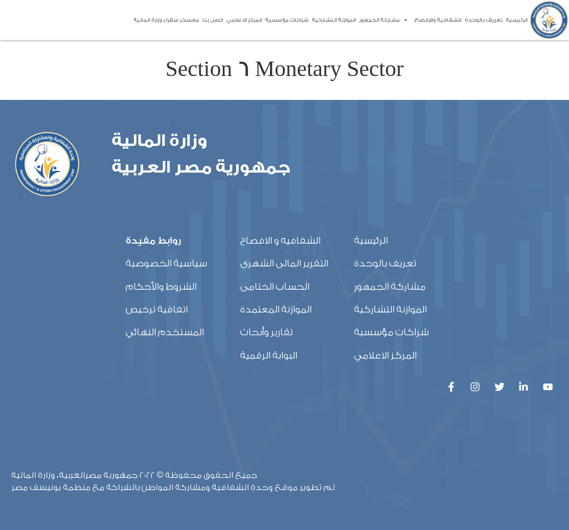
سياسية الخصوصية (166, 263)
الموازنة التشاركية (334, 20)
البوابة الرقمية (268, 355)
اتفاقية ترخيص (157, 309)
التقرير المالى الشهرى (284, 263)
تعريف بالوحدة (483, 20)
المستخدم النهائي (165, 332)
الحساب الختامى (275, 286)
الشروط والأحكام (161, 286)
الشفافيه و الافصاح (280, 240)
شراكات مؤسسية (286, 20)
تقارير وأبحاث (266, 332)
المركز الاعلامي (244, 20)
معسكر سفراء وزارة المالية (166, 20)
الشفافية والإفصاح (432, 20)
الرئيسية (516, 20)
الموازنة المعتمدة (276, 309)
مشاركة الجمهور (379, 20)
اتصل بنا (212, 20)
